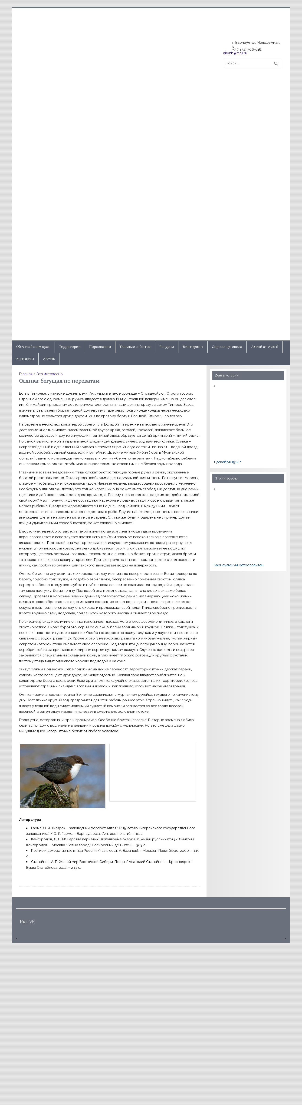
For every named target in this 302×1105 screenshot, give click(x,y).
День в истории (226, 375)
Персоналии (100, 347)
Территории (70, 347)
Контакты (25, 359)
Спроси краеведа (227, 347)
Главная (26, 374)
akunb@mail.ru (235, 53)
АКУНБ (49, 359)
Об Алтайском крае (33, 347)
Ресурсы (166, 347)
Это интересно (49, 374)
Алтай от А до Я (264, 347)
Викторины (193, 347)
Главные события (135, 347)
